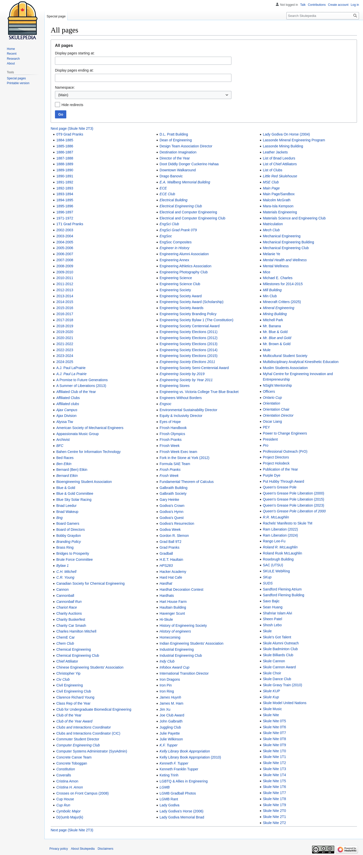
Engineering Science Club (180, 284)
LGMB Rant (169, 799)
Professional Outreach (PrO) (285, 451)
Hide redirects (72, 105)
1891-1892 (64, 182)
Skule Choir (272, 673)
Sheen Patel (272, 619)
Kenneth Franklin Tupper (179, 769)
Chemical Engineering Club (77, 655)
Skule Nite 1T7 (274, 793)
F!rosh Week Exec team (178, 452)
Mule (266, 350)
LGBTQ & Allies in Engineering (184, 781)
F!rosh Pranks (171, 440)
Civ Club (63, 679)
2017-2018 (64, 320)
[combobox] (143, 95)
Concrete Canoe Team (74, 757)
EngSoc (166, 236)
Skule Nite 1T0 (274, 751)
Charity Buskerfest (70, 619)
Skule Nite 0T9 (274, 745)
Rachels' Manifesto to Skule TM (287, 523)
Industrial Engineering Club (181, 655)
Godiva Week (170, 530)
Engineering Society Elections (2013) (189, 344)
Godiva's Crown (172, 506)
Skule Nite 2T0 (274, 811)
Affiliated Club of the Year (76, 392)
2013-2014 (64, 296)
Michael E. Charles (278, 278)
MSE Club (271, 182)
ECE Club (167, 194)
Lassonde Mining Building (283, 146)
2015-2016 (64, 308)
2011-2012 (64, 284)
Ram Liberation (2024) (280, 535)
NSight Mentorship (277, 385)
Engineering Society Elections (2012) (189, 338)
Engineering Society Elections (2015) (189, 356)
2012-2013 (64, 290)
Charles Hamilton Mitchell (76, 631)
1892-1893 (64, 188)
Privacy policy (58, 848)
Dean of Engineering (176, 140)
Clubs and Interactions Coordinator (83, 727)
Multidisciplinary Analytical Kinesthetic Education (301, 362)
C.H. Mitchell (66, 572)
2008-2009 (64, 266)
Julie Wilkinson (171, 739)
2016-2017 (64, 314)
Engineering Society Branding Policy (188, 314)
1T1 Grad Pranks (69, 224)
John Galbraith (171, 721)
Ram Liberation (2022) (280, 529)
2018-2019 (64, 326)
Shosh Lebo (272, 625)
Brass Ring (64, 547)
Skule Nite (271, 715)
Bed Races (64, 458)
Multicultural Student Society (285, 356)
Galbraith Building (174, 488)
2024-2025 (64, 362)
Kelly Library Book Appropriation (185, 751)
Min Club (270, 296)
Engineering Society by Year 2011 (186, 380)
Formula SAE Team (175, 464)
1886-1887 (64, 152)
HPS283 (166, 566)
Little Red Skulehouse (280, 176)
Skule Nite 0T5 (274, 721)
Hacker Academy (173, 572)
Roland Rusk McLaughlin (282, 553)
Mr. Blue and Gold (277, 338)
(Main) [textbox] (63, 95)
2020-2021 (64, 338)
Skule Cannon (274, 661)
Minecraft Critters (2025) (282, 302)
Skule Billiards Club (278, 655)
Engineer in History (174, 248)
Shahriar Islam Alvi (277, 613)
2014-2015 (64, 302)
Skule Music (272, 709)
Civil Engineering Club (73, 691)
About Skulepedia (83, 848)
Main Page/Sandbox (279, 194)
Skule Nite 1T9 (274, 805)
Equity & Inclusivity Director (181, 416)
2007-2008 (64, 260)
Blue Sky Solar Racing (73, 500)
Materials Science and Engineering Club (294, 218)
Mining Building (275, 314)
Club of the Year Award (74, 721)
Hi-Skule (166, 619)
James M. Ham (171, 703)
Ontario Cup (272, 398)
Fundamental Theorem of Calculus (187, 482)
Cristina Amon (67, 781)
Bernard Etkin (67, 476)
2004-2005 (64, 242)
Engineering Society (175, 290)
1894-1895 (64, 200)
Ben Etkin (63, 464)
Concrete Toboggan (71, 763)
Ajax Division (66, 416)
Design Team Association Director (186, 146)
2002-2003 (64, 230)
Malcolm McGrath (277, 200)
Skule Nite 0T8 (274, 739)
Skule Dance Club (277, 679)
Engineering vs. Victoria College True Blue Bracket (199, 392)
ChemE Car (65, 637)
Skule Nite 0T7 (274, 733)
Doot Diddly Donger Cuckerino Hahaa (189, 164)
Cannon (62, 589)
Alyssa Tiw (64, 422)
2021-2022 (64, 344)
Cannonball (65, 596)
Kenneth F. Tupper (174, 763)
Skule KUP (271, 691)
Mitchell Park (273, 320)
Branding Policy (68, 542)
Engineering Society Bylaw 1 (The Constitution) (196, 320)
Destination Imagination (178, 152)
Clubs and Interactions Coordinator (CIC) (88, 733)
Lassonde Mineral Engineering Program (294, 140)
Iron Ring (167, 691)
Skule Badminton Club (280, 649)
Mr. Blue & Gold (275, 332)
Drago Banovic (171, 176)
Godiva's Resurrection (177, 523)
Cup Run (63, 805)
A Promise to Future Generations (82, 380)
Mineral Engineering (278, 308)
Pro (265, 445)
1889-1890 (64, 170)
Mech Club (271, 230)
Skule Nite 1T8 (274, 799)
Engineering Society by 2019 (182, 374)
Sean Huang (273, 607)
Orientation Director (278, 415)
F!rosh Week (169, 446)
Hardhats (167, 596)
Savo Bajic (271, 601)
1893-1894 (64, 194)
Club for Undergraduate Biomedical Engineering (93, 709)
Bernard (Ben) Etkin (71, 470)
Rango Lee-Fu (274, 541)
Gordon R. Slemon (174, 536)
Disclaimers (105, 848)
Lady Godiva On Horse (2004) (286, 134)
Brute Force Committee (74, 559)
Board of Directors (70, 530)
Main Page (271, 188)
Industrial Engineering (177, 649)
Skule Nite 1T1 (274, 757)
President (270, 439)
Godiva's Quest (172, 518)
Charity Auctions (69, 613)
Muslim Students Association (285, 368)
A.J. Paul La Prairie (71, 374)
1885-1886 (64, 146)
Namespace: (65, 87)
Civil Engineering (69, 685)
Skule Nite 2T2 (274, 823)
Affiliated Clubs (68, 398)
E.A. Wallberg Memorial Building (185, 182)
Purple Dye (271, 475)
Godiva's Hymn (171, 512)
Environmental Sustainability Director (188, 410)
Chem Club (65, 643)
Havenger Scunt (172, 613)
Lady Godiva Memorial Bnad (182, 817)
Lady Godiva (169, 805)
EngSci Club (169, 224)
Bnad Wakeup (67, 512)
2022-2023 (64, 350)
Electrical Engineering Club (181, 206)
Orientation (271, 403)
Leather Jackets (275, 152)
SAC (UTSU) (273, 565)
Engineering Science (176, 278)
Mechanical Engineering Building (288, 242)
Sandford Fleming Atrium (282, 589)
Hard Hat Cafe (171, 577)
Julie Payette (170, 733)
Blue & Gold (65, 488)
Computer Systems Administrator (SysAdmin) (91, 751)
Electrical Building (174, 200)
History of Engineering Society (183, 625)
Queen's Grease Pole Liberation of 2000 (294, 511)
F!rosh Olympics (172, 434)
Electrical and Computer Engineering (188, 212)
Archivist (63, 440)
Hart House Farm (173, 602)
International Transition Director (184, 673)
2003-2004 (64, 236)
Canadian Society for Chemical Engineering (90, 583)
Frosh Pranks (170, 470)
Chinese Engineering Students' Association (90, 667)
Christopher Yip (68, 673)
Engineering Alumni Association (184, 254)
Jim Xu (165, 709)
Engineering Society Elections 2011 (187, 362)
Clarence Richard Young (75, 697)
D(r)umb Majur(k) (69, 817)
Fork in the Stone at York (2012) (184, 458)
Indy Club (167, 661)
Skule (267, 631)
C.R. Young (65, 577)
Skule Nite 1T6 (274, 787)
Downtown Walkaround (178, 170)
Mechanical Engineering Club (286, 248)
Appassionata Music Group (77, 434)
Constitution (65, 769)
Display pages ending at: (74, 70)
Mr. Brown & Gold (277, 344)
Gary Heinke (169, 500)
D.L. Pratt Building (174, 134)
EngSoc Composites (176, 242)
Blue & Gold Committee (74, 493)
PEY (266, 427)
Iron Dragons (170, 679)
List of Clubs (272, 170)
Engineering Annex (174, 260)
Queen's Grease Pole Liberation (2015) (293, 499)
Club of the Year (68, 715)
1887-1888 (64, 158)
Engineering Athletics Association (185, 266)
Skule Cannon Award (279, 667)
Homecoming (170, 637)
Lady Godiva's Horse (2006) (181, 811)
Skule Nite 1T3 (274, 769)
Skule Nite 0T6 (274, 727)
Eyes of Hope (170, 422)
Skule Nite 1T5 (274, 781)
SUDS (268, 583)
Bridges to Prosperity (72, 553)
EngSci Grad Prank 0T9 (178, 230)
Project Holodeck (276, 463)
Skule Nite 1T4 (274, 775)
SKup (267, 577)
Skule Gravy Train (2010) (282, 685)
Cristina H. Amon (69, 787)
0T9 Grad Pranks (69, 134)
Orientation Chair (276, 409)
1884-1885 (64, 140)
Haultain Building (173, 607)
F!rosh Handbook (173, 428)
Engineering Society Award (181, 296)
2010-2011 (64, 278)
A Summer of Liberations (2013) (81, 386)
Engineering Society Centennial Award (190, 326)
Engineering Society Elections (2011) (189, 332)
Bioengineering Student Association (84, 482)
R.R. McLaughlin (276, 517)
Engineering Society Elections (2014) (189, 350)
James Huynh (170, 697)
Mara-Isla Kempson (278, 206)
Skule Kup (271, 697)
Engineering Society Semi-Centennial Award (194, 368)
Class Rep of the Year (73, 703)
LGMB (165, 787)
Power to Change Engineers (285, 433)
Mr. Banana (272, 326)
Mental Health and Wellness (285, 260)
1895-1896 (64, 206)
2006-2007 (64, 254)
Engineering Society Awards (181, 308)
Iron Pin (166, 685)
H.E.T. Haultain (171, 559)
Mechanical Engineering (281, 236)
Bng (59, 518)
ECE (163, 188)
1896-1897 (64, 212)
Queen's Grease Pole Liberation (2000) (293, 493)
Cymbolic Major (68, 811)
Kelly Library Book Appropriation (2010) (190, 757)
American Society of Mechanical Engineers (89, 428)
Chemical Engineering (73, 649)
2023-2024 (64, 356)
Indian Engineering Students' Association (191, 643)
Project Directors (276, 457)
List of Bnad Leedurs (279, 158)
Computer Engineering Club (78, 745)
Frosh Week (169, 476)
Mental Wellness (276, 266)
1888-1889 (64, 164)
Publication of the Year (280, 469)
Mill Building (272, 290)
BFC (59, 446)
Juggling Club (170, 727)
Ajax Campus (66, 410)
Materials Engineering (280, 212)
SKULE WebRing (276, 571)
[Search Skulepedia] (322, 15)
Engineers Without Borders (181, 398)
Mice (266, 272)
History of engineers (175, 631)
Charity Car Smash (71, 625)
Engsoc (165, 404)
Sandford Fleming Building (283, 595)
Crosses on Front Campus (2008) (82, 793)
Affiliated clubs (67, 404)
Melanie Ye (271, 254)
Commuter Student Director (77, 739)
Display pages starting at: (75, 53)
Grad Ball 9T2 (170, 542)
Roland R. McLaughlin (280, 547)
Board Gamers (67, 523)
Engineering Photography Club (184, 272)
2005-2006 (64, 248)
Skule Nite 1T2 (274, 763)
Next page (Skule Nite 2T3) (72, 128)
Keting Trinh (169, 775)
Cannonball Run (68, 602)
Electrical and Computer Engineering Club (192, 218)
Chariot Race (66, 607)
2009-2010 (64, 272)
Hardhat (166, 583)
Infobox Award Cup (174, 667)
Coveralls (63, 775)
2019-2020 (64, 332)
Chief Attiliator (67, 661)
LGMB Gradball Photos (178, 793)
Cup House (65, 799)
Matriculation (273, 224)
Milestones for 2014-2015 (283, 284)
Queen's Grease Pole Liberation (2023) (293, 505)
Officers (269, 391)
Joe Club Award (172, 715)
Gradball (166, 553)
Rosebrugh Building (278, 559)
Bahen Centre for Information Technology (88, 452)
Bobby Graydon (68, 536)
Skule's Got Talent (277, 637)
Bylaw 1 (62, 566)
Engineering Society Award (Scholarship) (191, 302)
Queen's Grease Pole (279, 487)
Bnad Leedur (66, 506)
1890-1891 (64, 176)
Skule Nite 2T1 (274, 817)
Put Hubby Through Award (283, 481)
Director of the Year (175, 158)
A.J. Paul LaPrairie (70, 368)
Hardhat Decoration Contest (181, 589)
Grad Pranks (169, 547)
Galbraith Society (173, 493)
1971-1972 (64, 218)
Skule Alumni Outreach (281, 643)
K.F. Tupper (168, 745)
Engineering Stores (175, 386)
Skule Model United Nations (285, 703)
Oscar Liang (272, 421)
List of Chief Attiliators (280, 164)
